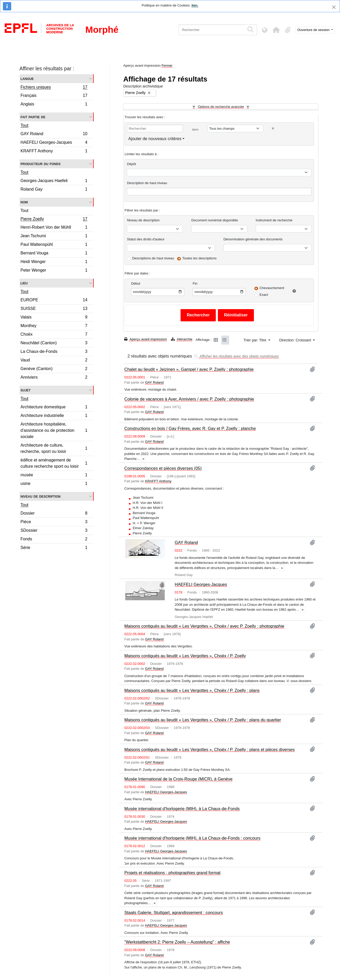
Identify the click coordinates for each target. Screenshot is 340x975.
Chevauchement (271, 288)
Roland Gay (54, 189)
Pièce (54, 522)
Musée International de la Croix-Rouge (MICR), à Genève (178, 779)
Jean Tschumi (54, 236)
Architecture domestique (54, 407)
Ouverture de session (314, 30)
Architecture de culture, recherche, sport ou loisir (54, 448)
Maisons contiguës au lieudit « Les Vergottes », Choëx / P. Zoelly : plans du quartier (202, 719)
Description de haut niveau (147, 183)
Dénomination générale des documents (252, 239)
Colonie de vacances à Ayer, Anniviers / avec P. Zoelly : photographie (189, 399)
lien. (195, 5)
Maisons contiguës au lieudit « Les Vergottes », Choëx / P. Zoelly (185, 655)
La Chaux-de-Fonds (54, 352)
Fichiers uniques (54, 87)
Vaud (54, 361)
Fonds (54, 539)
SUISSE (54, 309)
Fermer (167, 65)
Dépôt (131, 164)
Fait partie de (33, 116)
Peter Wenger (54, 270)
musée (54, 475)
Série (54, 548)
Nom (24, 201)
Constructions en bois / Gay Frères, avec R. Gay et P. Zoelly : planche (190, 428)
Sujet (26, 390)
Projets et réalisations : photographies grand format (172, 872)
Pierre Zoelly (54, 219)
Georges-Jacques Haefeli (54, 181)
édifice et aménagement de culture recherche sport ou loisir (54, 463)
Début (135, 283)
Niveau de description (41, 496)
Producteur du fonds (41, 163)
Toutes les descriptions (199, 258)
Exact (263, 295)
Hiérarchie (181, 339)
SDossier (54, 531)
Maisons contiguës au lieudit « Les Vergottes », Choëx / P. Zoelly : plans (191, 690)
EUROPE (54, 300)
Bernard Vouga (54, 254)
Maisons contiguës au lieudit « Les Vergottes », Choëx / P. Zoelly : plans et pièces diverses (209, 749)
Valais (54, 318)
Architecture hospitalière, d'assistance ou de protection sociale (54, 430)
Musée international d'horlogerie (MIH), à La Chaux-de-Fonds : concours (192, 838)
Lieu (24, 282)
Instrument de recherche (274, 220)
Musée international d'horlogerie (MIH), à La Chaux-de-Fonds (182, 808)
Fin (195, 283)
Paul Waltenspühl (54, 245)
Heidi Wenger (54, 262)
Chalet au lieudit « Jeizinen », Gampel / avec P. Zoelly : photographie (189, 369)
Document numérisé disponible (214, 220)
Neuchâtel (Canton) (54, 343)
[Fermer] (334, 7)
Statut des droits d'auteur (145, 239)
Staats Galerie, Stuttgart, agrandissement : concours (173, 912)
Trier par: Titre (255, 340)
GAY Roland (54, 134)
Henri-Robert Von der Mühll (54, 228)
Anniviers (54, 378)
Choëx (54, 335)
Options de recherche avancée (221, 107)
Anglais (54, 104)
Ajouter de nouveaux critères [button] (154, 138)
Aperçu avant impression (145, 339)
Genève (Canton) (54, 369)
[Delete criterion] (273, 128)
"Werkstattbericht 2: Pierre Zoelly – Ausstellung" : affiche (177, 942)
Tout (24, 125)
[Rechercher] (212, 29)
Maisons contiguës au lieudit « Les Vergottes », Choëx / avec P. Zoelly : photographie (204, 626)
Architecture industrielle (54, 416)
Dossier (54, 514)
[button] (276, 30)
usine (54, 484)
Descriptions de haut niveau (153, 258)
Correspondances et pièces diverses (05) (162, 468)
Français (54, 96)
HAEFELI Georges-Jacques (54, 143)
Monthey (54, 326)
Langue (27, 78)
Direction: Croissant (295, 340)
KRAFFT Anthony (54, 151)
